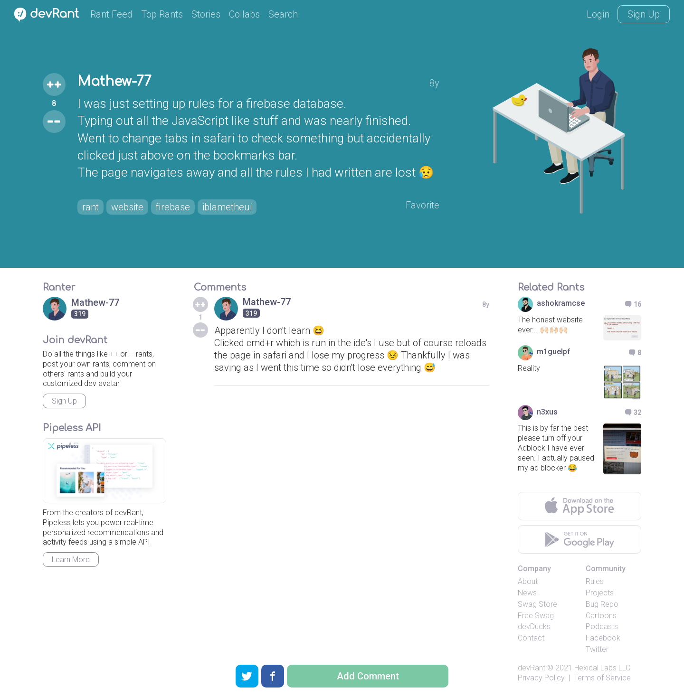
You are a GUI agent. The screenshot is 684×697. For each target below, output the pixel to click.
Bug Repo (602, 604)
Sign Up (643, 14)
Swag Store (537, 604)
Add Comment (368, 676)
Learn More (71, 559)
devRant (531, 667)
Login (598, 14)
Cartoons (601, 615)
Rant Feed (111, 14)
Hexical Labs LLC (602, 667)
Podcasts (602, 626)
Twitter (597, 649)
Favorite (422, 205)
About (528, 581)
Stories (205, 14)
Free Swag (536, 615)
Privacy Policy (541, 677)
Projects (600, 592)
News (527, 592)
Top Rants (162, 14)
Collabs (244, 14)
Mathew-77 (114, 81)
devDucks (534, 626)
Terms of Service (602, 677)
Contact (531, 637)
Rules (595, 581)
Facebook (603, 637)
